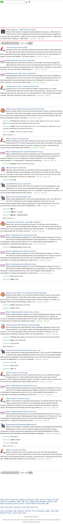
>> (17, 43)
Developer (9, 511)
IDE (57, 499)
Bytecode (15, 499)
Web (43, 503)
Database (22, 499)
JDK (23, 501)
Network (50, 501)
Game (37, 499)
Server (22, 503)
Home (2, 507)
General (42, 499)
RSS (28, 507)
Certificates (40, 511)
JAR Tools (4, 501)
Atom (33, 507)
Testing (38, 503)
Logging (32, 501)
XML (47, 503)
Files (33, 511)
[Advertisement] (31, 16)
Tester (2, 511)
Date (30, 43)
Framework (30, 499)
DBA (15, 511)
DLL (29, 511)
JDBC (19, 501)
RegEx (47, 511)
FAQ (19, 513)
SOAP (33, 503)
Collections (18, 507)
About (11, 507)
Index (24, 507)
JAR (26, 511)
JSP (26, 501)
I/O (54, 499)
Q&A (57, 511)
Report (2, 503)
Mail (37, 501)
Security (16, 503)
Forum (24, 513)
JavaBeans (12, 501)
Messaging (43, 501)
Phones (9, 513)
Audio (2, 499)
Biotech (8, 499)
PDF (55, 501)
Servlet (27, 503)
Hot (6, 507)
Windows (20, 511)
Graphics (49, 499)
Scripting (9, 503)
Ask (36, 507)
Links (53, 511)
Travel (15, 513)
